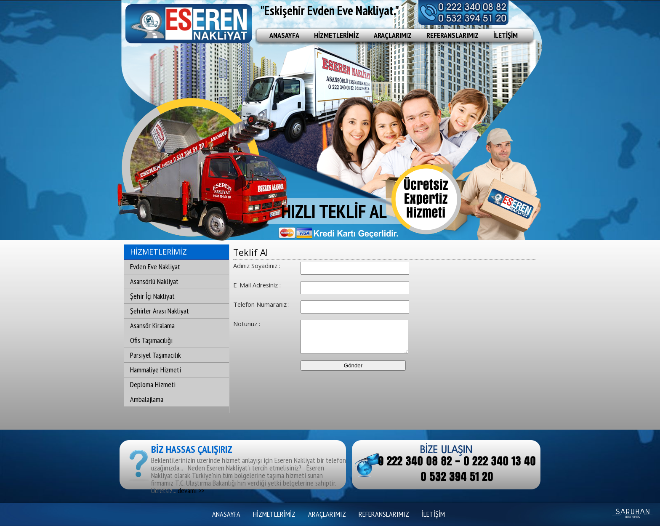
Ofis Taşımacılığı (151, 340)
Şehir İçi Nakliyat (152, 296)
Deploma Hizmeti (153, 384)
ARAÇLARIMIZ (393, 35)
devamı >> (191, 490)
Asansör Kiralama (152, 325)
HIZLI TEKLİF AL (334, 211)
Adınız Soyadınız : (256, 265)
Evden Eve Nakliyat (155, 266)
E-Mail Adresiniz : (257, 285)
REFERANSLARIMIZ (452, 35)
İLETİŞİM (505, 35)
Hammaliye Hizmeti (155, 370)
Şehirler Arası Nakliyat (159, 311)
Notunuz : (246, 323)
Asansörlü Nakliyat (154, 281)
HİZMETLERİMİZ (336, 35)
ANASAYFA (284, 35)
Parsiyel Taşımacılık (155, 355)
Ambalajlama (146, 399)
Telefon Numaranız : (261, 304)
